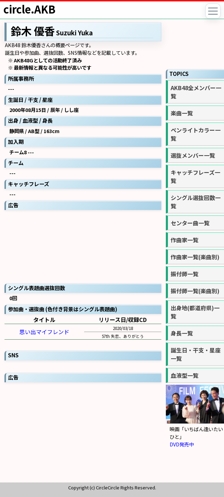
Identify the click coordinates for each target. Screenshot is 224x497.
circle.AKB (29, 9)
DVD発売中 (182, 444)
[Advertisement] (83, 246)
